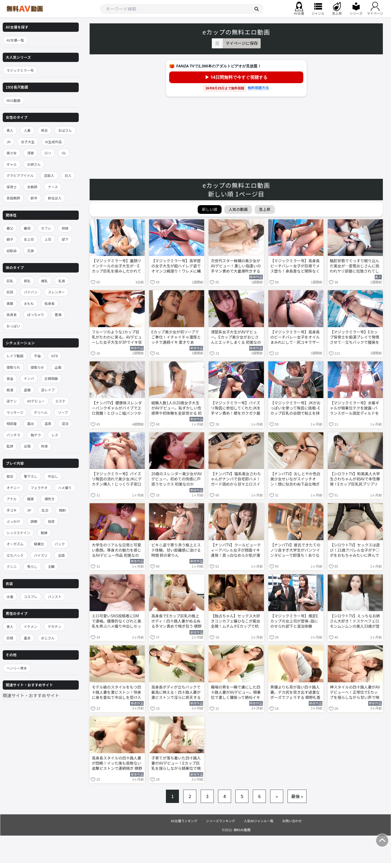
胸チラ (36, 434)
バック (60, 543)
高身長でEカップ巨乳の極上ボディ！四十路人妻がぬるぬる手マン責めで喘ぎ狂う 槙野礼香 (176, 621)
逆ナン (12, 401)
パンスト (54, 596)
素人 (10, 130)
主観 (51, 566)
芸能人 (49, 175)
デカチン (54, 626)
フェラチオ (39, 487)
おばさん (65, 130)
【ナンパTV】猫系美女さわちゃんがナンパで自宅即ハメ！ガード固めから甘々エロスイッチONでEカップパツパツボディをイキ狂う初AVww (236, 479)
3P (29, 510)
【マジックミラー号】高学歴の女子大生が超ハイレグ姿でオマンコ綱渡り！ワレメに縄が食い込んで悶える (176, 266)
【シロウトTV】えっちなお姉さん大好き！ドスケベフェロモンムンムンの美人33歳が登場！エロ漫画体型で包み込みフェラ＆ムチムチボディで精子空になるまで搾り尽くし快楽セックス (355, 621)
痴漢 (10, 389)
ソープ (63, 412)
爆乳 (44, 280)
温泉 (48, 423)
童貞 (27, 637)
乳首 (61, 280)
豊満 (58, 314)
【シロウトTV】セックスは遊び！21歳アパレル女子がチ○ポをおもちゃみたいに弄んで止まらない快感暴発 (355, 550)
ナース (53, 186)
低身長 (50, 303)
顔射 (62, 510)
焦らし (32, 566)
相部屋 (12, 423)
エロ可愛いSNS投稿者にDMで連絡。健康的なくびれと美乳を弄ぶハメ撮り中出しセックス (116, 621)
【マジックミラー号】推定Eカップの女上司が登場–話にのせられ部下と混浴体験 (294, 621)
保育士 (12, 186)
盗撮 (27, 389)
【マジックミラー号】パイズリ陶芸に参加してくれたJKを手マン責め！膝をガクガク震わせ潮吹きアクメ (236, 408)
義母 (27, 228)
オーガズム (15, 543)
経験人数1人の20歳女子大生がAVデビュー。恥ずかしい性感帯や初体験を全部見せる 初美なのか (176, 408)
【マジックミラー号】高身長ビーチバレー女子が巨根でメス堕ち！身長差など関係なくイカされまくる (295, 266)
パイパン (30, 292)
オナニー (13, 487)
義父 (10, 228)
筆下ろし (30, 476)
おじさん (48, 637)
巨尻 (10, 292)
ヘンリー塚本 (17, 668)
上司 (48, 239)
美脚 (10, 303)
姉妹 (65, 228)
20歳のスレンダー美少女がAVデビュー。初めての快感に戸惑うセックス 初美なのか (176, 479)
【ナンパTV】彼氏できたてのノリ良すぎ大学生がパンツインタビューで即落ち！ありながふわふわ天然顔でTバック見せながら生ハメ (295, 550)
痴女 (10, 476)
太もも (29, 303)
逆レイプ (48, 389)
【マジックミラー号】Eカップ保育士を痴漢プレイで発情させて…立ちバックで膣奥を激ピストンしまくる (354, 337)
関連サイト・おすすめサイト (31, 695)
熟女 (44, 130)
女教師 (32, 186)
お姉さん (34, 164)
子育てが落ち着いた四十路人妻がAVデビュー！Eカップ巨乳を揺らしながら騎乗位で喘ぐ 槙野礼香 (176, 763)
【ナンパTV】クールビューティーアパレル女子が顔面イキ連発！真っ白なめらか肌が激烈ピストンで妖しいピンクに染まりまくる (236, 550)
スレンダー (56, 292)
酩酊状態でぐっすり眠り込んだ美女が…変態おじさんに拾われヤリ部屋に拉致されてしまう (354, 266)
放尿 (51, 521)
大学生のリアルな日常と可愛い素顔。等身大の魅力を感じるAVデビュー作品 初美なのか (116, 550)
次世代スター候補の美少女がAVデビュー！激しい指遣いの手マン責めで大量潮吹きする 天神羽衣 (236, 266)
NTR (54, 355)
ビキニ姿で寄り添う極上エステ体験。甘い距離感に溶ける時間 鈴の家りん (176, 550)
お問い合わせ (292, 820)
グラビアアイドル (20, 175)
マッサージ (15, 412)
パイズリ (41, 555)
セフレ (46, 228)
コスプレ (30, 596)
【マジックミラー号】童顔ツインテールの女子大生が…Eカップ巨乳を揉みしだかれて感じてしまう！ (116, 266)
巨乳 (10, 280)
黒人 (10, 626)
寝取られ (13, 367)
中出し (53, 476)
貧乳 (27, 280)
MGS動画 (13, 100)
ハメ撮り (65, 487)
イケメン (30, 626)
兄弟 (30, 250)
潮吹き (49, 498)
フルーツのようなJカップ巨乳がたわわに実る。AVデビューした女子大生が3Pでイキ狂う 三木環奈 (117, 337)
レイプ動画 (15, 355)
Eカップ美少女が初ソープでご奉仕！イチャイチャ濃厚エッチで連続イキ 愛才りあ (176, 337)
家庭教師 (13, 198)
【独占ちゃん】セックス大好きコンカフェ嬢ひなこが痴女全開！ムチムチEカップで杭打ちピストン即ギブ (235, 621)
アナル (12, 498)
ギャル (12, 164)
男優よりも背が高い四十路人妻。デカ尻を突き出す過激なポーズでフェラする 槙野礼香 (295, 692)
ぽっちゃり (35, 314)
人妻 (27, 130)
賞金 (10, 378)
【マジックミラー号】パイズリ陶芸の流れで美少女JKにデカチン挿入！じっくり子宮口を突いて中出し (117, 479)
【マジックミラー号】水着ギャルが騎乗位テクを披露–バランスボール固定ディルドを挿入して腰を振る (354, 408)
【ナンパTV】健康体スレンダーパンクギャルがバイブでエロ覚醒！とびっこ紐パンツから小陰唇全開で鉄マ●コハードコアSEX (117, 408)
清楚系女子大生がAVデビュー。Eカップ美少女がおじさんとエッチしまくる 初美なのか (236, 337)
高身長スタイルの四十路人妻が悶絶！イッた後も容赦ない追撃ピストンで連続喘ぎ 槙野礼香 (117, 763)
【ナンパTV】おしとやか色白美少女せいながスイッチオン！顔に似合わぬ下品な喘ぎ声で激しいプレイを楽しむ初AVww (295, 479)
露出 (30, 423)
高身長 (12, 314)
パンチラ (13, 434)
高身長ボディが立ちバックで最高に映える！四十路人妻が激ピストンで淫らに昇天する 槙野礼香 (176, 692)
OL (64, 152)
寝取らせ (37, 367)
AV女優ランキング (184, 820)
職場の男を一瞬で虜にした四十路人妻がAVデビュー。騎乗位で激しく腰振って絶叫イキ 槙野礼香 (236, 692)
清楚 (30, 152)
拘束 (44, 446)
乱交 (45, 510)
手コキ (12, 510)
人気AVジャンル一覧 (258, 820)
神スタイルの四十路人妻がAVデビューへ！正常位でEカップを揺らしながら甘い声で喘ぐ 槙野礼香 (355, 692)
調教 (34, 521)
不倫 (37, 355)
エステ (60, 401)
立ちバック (15, 555)
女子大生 (27, 141)
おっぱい (13, 326)
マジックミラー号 (20, 70)
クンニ (12, 566)
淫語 (61, 555)
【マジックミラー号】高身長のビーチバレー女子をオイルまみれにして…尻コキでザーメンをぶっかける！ (295, 337)
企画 (58, 367)
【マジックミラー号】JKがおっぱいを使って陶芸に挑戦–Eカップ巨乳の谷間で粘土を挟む (295, 408)
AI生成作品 (53, 141)
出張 (27, 446)
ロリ (48, 152)
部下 (65, 239)
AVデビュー (36, 401)
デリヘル (41, 412)
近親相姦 (51, 378)
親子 (10, 239)
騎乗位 (39, 543)
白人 (68, 175)
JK (9, 141)
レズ (54, 434)
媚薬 (30, 498)
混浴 (65, 423)
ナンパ (29, 378)
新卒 (34, 198)
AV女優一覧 (15, 40)
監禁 (10, 446)
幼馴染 (12, 250)
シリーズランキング (220, 820)
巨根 (10, 637)
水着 (10, 596)
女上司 (29, 239)
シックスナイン (18, 532)
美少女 (12, 152)
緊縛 (44, 532)
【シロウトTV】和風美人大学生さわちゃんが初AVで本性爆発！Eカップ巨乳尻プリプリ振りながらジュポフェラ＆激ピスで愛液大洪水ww (355, 479)
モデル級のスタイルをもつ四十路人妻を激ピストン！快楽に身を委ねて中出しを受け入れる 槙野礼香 (116, 692)
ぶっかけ (13, 521)
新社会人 (54, 198)
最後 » (297, 796)
